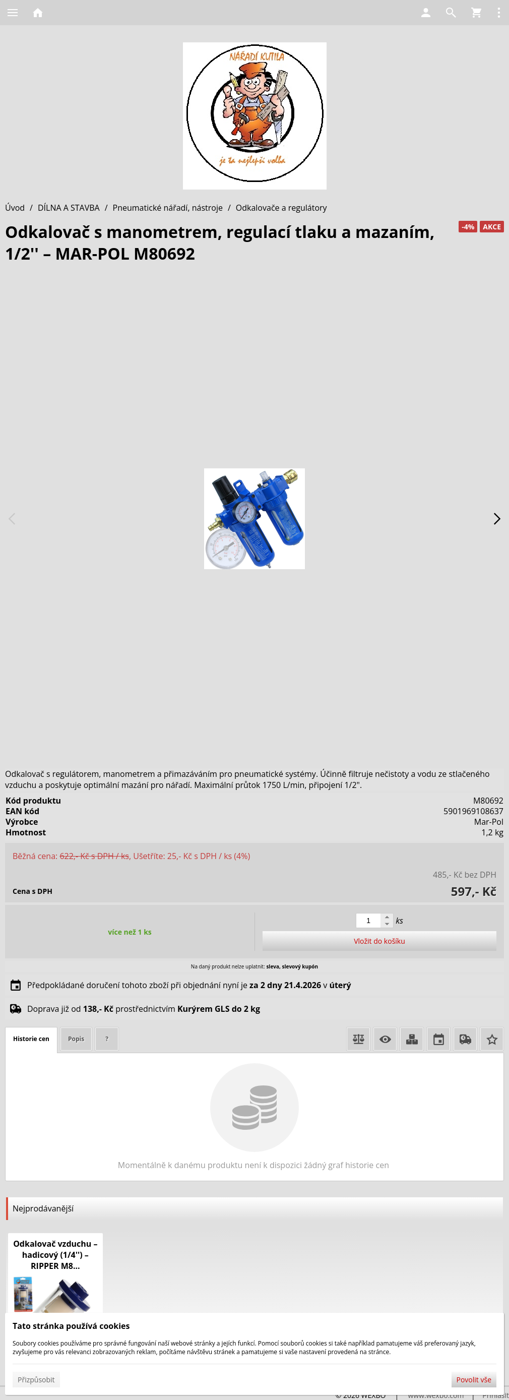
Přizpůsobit (36, 1379)
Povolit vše (474, 1379)
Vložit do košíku (379, 941)
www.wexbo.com (436, 1395)
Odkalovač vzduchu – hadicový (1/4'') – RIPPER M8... (55, 1254)
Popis (76, 1038)
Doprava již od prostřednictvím (143, 1008)
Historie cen (31, 1038)
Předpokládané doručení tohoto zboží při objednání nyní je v (189, 985)
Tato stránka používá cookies (71, 1325)
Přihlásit (495, 1395)
